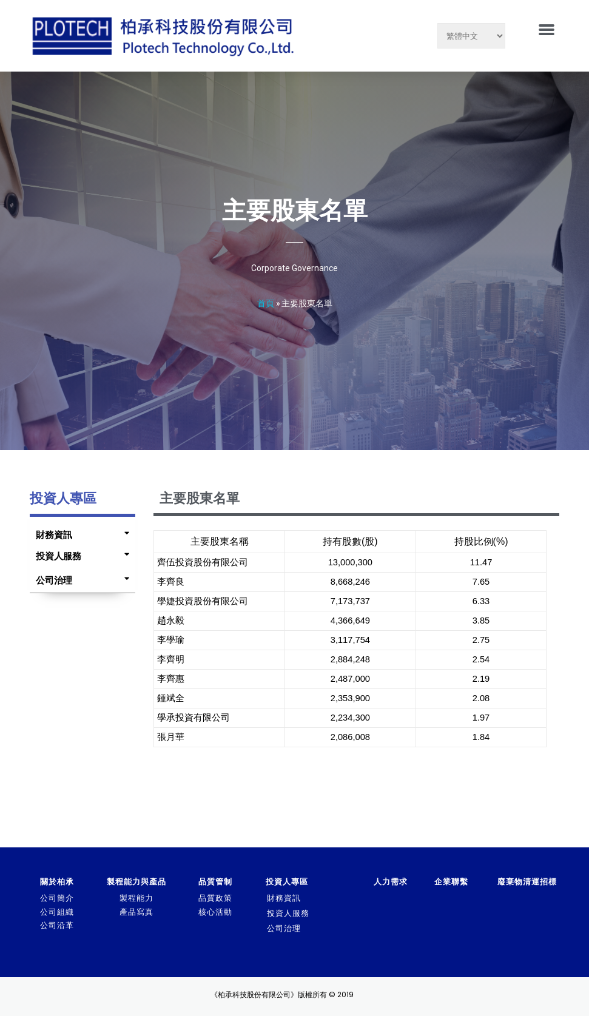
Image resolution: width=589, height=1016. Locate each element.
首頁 (265, 303)
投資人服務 (58, 556)
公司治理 (54, 580)
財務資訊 (54, 535)
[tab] (80, 532)
